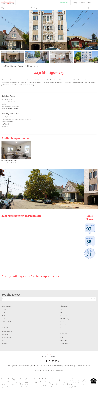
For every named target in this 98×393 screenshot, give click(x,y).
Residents (63, 340)
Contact (82, 3)
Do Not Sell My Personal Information (49, 366)
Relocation (64, 325)
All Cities (4, 310)
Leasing (74, 3)
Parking (3, 343)
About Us (63, 310)
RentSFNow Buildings (8, 66)
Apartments (64, 3)
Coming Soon (6, 337)
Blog (62, 313)
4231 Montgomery (32, 66)
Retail (62, 322)
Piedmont (21, 66)
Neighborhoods (39, 8)
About (89, 3)
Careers (63, 328)
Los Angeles (5, 319)
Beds (68, 8)
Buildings (4, 334)
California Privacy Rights (27, 366)
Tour (2, 340)
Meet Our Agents (66, 319)
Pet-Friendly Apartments (9, 322)
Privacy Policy (12, 366)
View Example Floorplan (9, 109)
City (2, 8)
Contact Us (64, 343)
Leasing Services (65, 316)
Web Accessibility (69, 366)
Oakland (4, 316)
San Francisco (5, 313)
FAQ (61, 337)
